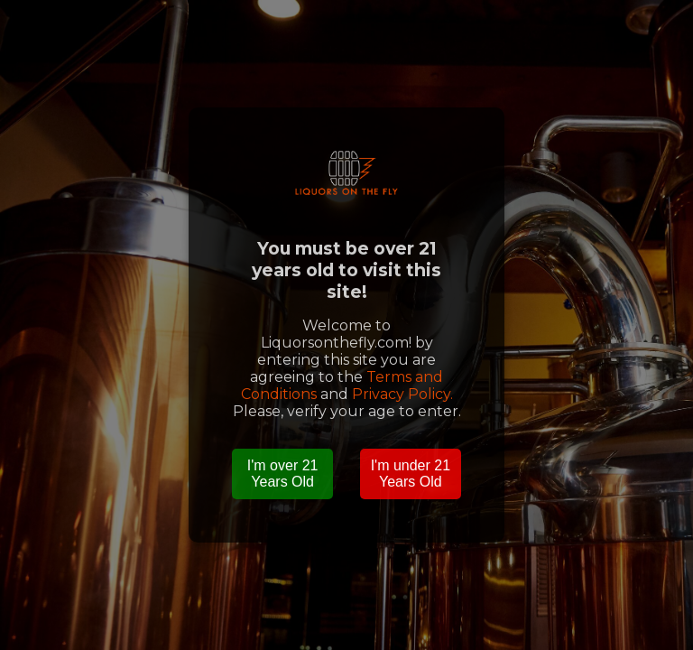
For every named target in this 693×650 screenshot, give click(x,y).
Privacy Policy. (402, 394)
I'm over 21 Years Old (283, 473)
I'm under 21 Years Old (410, 473)
